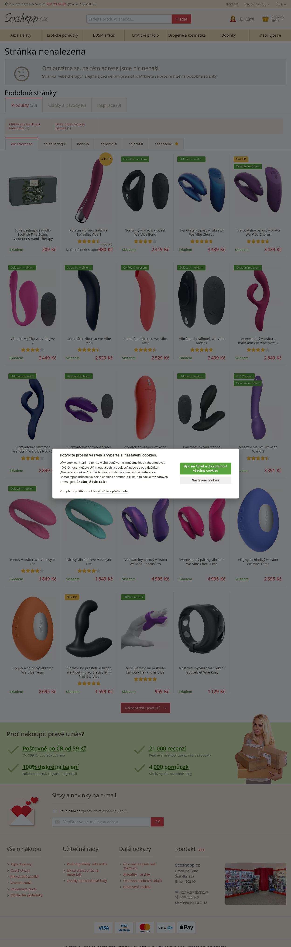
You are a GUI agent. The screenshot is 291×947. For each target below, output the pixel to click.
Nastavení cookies (205, 480)
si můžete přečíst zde (112, 491)
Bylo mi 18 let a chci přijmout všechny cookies (205, 469)
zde (145, 477)
